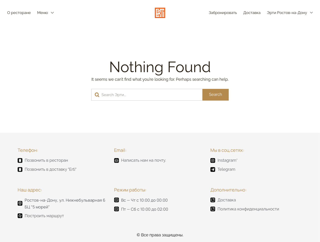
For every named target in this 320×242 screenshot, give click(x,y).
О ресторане (19, 12)
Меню (42, 12)
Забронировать (223, 12)
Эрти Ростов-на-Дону (287, 12)
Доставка (252, 12)
